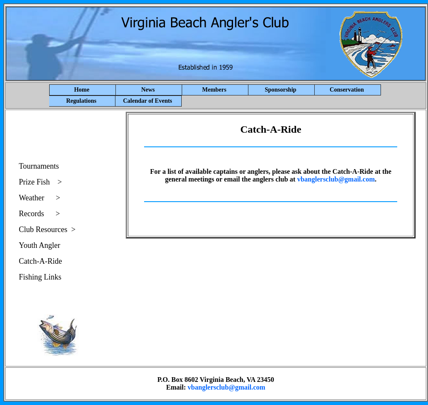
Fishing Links (40, 277)
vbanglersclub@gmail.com (336, 179)
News (161, 89)
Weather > (39, 198)
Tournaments (39, 166)
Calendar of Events (147, 101)
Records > (39, 213)
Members (225, 89)
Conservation (347, 89)
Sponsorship (290, 89)
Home (81, 89)
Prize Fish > (40, 182)
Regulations (81, 101)
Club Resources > (47, 229)
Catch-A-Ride (40, 261)
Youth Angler (39, 245)
